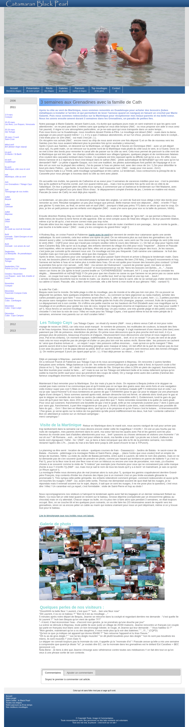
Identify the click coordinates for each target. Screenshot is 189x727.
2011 (13, 107)
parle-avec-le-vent (99, 234)
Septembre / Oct (15, 267)
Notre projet (11, 698)
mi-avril (13, 153)
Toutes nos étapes (14, 703)
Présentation (32, 89)
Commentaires (106, 718)
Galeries (63, 89)
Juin (18, 183)
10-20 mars (20, 123)
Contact (116, 89)
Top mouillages (99, 89)
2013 (13, 330)
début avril (16, 145)
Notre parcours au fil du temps (19, 705)
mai (15, 175)
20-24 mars (10, 131)
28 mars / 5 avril (12, 138)
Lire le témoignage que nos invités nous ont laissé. (66, 515)
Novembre (9, 284)
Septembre (18, 252)
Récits (49, 89)
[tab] (20, 101)
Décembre (16, 292)
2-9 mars (9, 116)
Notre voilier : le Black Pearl (18, 700)
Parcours (80, 89)
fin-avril (17, 168)
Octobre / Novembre (19, 276)
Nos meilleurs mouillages (17, 707)
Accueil (13, 89)
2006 (13, 100)
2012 (13, 324)
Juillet (8, 198)
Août (18, 228)
